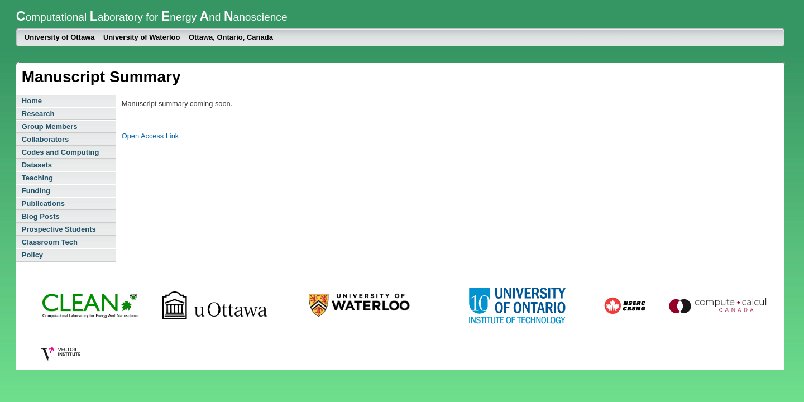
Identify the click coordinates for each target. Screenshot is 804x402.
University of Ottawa (60, 37)
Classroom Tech (50, 242)
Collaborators (45, 139)
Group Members (50, 126)
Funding (36, 190)
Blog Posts (41, 216)
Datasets (37, 165)
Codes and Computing (60, 152)
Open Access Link (150, 136)
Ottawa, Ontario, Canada (231, 37)
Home (32, 101)
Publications (43, 203)
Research (38, 113)
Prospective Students (59, 229)
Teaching (37, 178)
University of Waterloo (141, 37)
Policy (32, 255)
